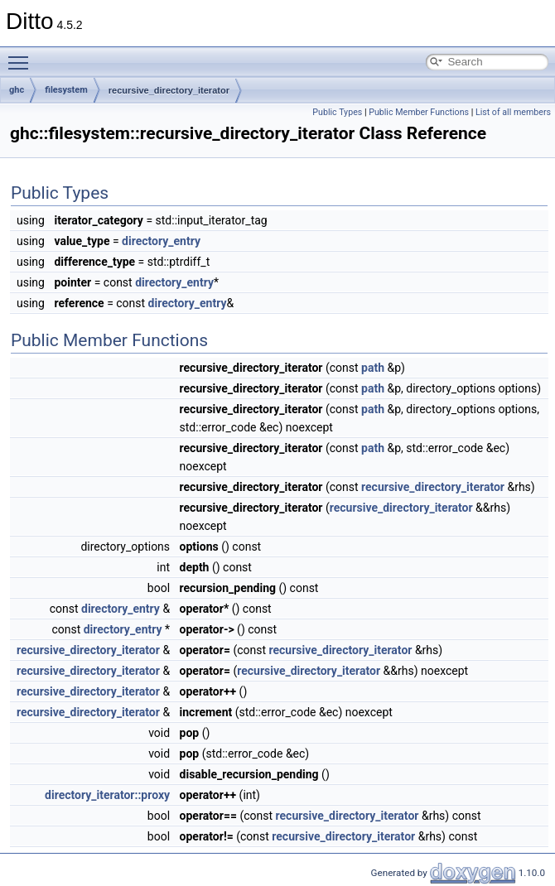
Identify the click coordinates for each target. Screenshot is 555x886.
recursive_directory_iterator (169, 90)
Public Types (337, 112)
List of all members (513, 112)
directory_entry (161, 241)
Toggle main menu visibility (22, 55)
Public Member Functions (419, 112)
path (372, 367)
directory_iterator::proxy (107, 795)
